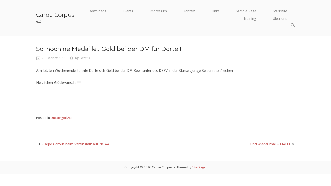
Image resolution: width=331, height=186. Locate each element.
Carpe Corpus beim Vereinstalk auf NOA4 (75, 144)
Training (249, 19)
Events (128, 11)
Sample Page (246, 11)
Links (215, 11)
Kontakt (189, 11)
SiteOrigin (199, 167)
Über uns (280, 19)
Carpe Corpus (55, 14)
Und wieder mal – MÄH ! (270, 144)
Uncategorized (62, 118)
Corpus (84, 58)
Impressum (158, 11)
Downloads (97, 11)
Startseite (280, 11)
